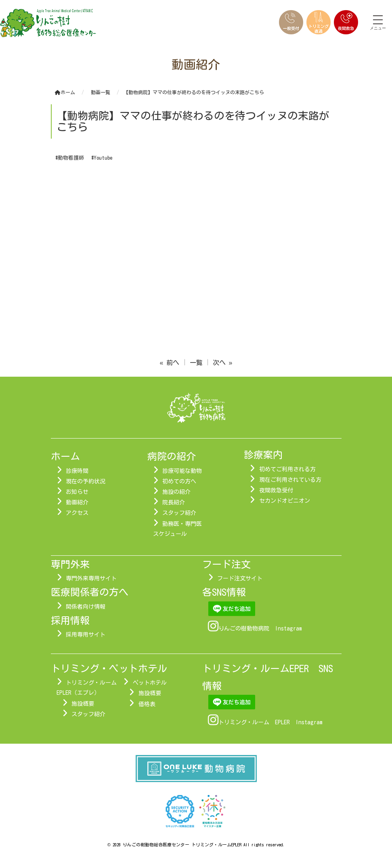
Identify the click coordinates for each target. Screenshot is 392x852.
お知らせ (77, 492)
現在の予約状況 (85, 481)
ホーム (65, 92)
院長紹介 (173, 502)
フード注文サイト (239, 578)
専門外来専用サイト (91, 578)
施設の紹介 (176, 492)
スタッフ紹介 (179, 513)
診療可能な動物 (182, 471)
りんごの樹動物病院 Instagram (260, 628)
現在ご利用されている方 (290, 480)
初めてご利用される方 (287, 469)
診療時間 (77, 471)
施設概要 (82, 703)
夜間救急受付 (276, 490)
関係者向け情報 (85, 606)
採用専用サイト (85, 634)
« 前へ (170, 362)
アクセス (77, 513)
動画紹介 (77, 502)
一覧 (196, 362)
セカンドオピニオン (284, 501)
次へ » (223, 362)
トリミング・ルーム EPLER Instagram (270, 722)
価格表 (146, 704)
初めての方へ (179, 481)
